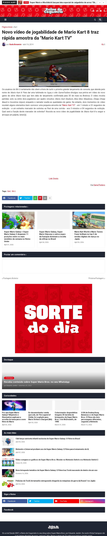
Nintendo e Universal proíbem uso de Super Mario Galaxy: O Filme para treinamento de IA (52, 449)
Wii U (14, 191)
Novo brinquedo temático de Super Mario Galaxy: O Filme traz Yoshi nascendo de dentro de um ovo (56, 470)
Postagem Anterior (10, 278)
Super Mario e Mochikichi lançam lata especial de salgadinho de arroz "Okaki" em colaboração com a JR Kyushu (63, 2)
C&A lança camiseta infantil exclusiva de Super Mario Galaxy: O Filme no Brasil (48, 439)
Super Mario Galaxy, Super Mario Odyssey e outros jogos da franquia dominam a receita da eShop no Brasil (52, 235)
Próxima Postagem (96, 278)
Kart (15, 27)
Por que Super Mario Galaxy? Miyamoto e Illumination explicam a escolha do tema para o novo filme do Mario (14, 417)
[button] (99, 2)
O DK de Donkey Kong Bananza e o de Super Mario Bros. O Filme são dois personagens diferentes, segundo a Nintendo (92, 417)
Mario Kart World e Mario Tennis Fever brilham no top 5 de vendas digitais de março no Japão (88, 235)
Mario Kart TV (68, 105)
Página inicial (7, 27)
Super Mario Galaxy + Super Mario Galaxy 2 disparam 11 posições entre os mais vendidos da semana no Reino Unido (17, 237)
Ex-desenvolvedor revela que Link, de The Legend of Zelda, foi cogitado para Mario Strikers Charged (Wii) (40, 416)
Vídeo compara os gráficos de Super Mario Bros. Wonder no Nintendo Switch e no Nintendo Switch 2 (57, 460)
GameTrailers (99, 185)
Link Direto (53, 178)
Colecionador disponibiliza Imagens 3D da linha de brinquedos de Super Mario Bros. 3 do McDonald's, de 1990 (66, 417)
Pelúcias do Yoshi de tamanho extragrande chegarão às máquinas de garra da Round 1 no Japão (55, 481)
